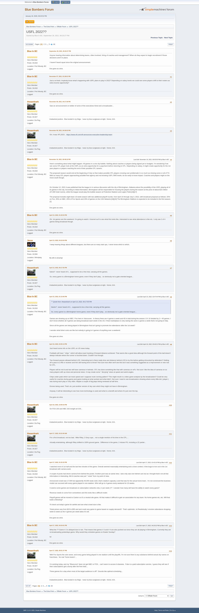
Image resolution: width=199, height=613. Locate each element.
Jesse (30, 240)
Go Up (28, 586)
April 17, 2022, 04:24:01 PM (58, 525)
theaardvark (33, 102)
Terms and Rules (164, 610)
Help (155, 610)
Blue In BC (32, 51)
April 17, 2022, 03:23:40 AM (58, 433)
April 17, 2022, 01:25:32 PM (58, 462)
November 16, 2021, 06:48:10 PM (59, 159)
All (54, 44)
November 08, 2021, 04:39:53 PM (59, 130)
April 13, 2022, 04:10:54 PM (58, 240)
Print (171, 44)
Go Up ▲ (173, 610)
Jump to (141, 596)
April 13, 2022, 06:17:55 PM (58, 267)
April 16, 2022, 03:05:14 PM (58, 344)
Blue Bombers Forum (39, 9)
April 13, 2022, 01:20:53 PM (58, 215)
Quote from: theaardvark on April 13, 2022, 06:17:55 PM (72, 302)
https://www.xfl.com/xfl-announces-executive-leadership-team (89, 135)
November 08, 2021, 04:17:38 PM (59, 101)
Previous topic (157, 38)
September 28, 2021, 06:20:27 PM (60, 51)
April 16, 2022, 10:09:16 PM (58, 404)
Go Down (29, 44)
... (48, 44)
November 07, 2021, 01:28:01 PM (59, 76)
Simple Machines (40, 610)
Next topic (168, 38)
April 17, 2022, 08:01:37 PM (58, 550)
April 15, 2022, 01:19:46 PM (58, 296)
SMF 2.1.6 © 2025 (29, 610)
